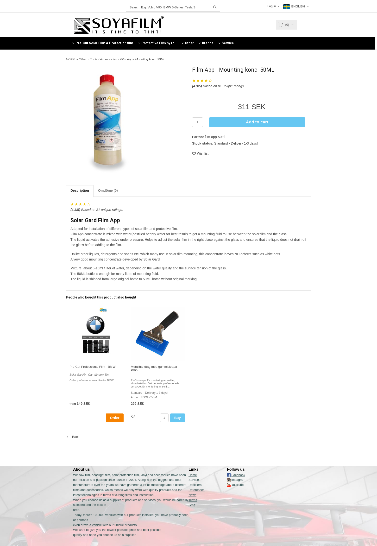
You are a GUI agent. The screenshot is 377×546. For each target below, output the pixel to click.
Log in (271, 6)
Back (73, 437)
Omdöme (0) (108, 190)
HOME (70, 59)
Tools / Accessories (104, 59)
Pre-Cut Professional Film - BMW (92, 366)
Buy (177, 418)
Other (83, 59)
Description (79, 190)
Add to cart (257, 122)
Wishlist (200, 153)
